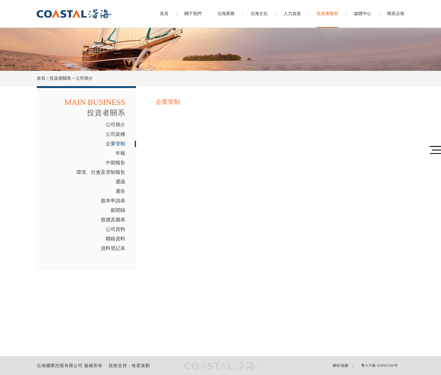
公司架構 (115, 134)
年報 (120, 153)
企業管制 (115, 143)
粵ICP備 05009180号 (379, 365)
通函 (120, 181)
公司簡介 (115, 124)
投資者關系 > (62, 78)
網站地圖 (341, 365)
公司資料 (115, 229)
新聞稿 (118, 210)
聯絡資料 (115, 238)
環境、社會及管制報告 (100, 172)
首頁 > (43, 78)
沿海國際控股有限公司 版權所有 (70, 365)
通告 (120, 191)
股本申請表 (113, 200)
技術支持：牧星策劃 (129, 365)
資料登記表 (113, 248)
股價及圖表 (113, 219)
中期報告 (115, 162)
